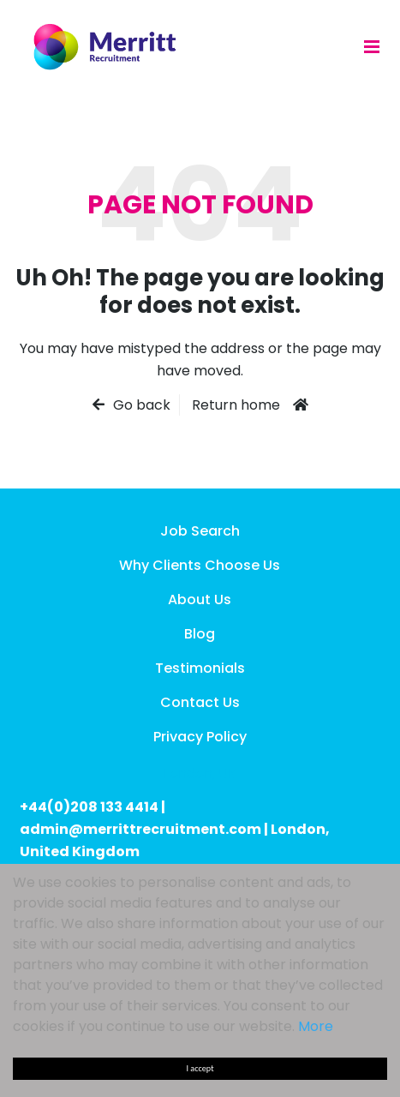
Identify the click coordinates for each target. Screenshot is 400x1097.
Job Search (200, 531)
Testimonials (200, 668)
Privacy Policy (200, 736)
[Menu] (371, 46)
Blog (199, 634)
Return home (236, 405)
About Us (199, 599)
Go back (141, 405)
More (315, 1026)
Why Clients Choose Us (199, 565)
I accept (200, 1068)
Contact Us (200, 702)
